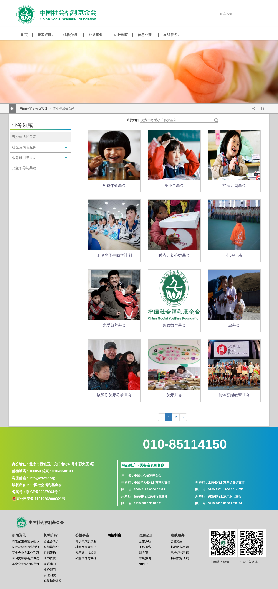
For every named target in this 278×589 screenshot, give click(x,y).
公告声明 (145, 541)
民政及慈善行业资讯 (25, 547)
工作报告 (145, 547)
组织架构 (50, 552)
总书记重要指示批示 (25, 541)
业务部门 (50, 569)
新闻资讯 (45, 35)
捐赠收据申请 (180, 547)
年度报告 (145, 558)
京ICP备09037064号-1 (43, 492)
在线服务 (171, 35)
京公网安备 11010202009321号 (40, 499)
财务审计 (145, 552)
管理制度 (50, 575)
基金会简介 (51, 541)
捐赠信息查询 (180, 558)
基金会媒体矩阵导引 (25, 564)
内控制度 (121, 35)
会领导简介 (51, 547)
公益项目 (41, 108)
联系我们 (50, 564)
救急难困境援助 (24, 158)
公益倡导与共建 (24, 168)
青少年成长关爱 (24, 137)
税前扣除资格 (53, 580)
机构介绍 (71, 35)
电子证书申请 (180, 552)
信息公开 (146, 35)
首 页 (24, 35)
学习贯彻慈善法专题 (25, 558)
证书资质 (50, 558)
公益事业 (97, 35)
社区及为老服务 (24, 147)
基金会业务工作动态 (25, 552)
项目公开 (145, 564)
